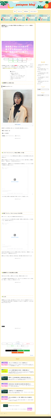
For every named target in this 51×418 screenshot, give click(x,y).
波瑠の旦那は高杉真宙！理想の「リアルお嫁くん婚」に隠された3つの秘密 (43, 69)
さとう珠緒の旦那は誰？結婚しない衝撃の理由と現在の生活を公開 (43, 73)
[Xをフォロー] (16, 349)
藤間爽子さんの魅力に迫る (14, 71)
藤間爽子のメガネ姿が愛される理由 (16, 76)
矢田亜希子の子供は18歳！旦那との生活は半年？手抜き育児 (43, 82)
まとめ (12, 77)
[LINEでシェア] (23, 59)
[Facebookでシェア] (12, 59)
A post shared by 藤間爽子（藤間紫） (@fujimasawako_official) (15, 191)
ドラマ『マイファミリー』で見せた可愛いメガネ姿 (18, 73)
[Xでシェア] (6, 59)
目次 (11, 69)
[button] (28, 59)
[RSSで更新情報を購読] (19, 349)
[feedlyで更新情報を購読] (17, 349)
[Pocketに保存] (17, 59)
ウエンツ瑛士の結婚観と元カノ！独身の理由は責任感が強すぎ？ (43, 78)
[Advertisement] (18, 34)
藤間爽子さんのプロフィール (15, 72)
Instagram (18, 122)
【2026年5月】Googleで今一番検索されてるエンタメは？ (43, 65)
